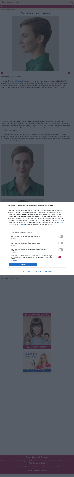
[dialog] (37, 238)
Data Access (37, 271)
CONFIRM (23, 264)
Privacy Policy (48, 271)
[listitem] (37, 232)
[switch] (60, 236)
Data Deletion (26, 271)
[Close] (70, 206)
